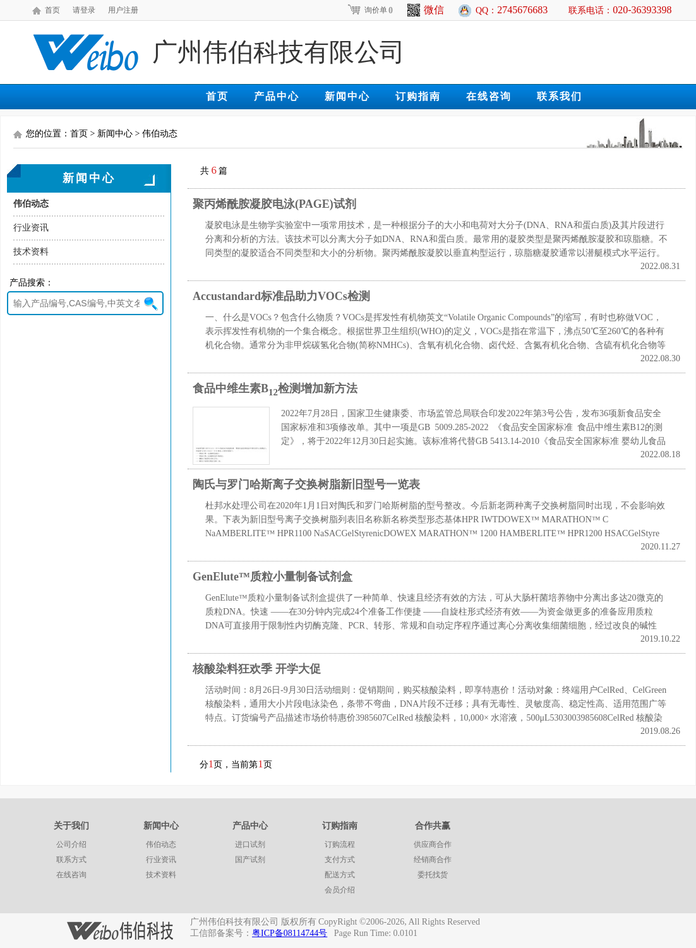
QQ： (512, 9)
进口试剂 (250, 844)
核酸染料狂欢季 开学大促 (257, 669)
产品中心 (276, 96)
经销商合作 (433, 859)
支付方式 (340, 859)
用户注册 (123, 10)
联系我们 (559, 96)
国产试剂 (250, 859)
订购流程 (340, 844)
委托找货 (432, 874)
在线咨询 (489, 96)
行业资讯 (31, 227)
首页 (52, 10)
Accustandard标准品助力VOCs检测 (281, 296)
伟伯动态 (31, 203)
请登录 (84, 10)
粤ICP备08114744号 (289, 933)
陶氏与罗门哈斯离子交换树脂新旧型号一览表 (306, 484)
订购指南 (418, 96)
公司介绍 (71, 844)
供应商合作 (433, 844)
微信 (425, 10)
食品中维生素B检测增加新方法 (275, 388)
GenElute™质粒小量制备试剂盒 (272, 576)
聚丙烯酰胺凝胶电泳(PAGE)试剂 (274, 204)
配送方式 (340, 874)
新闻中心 (347, 96)
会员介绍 (340, 889)
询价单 (369, 10)
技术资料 (31, 251)
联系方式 (71, 859)
